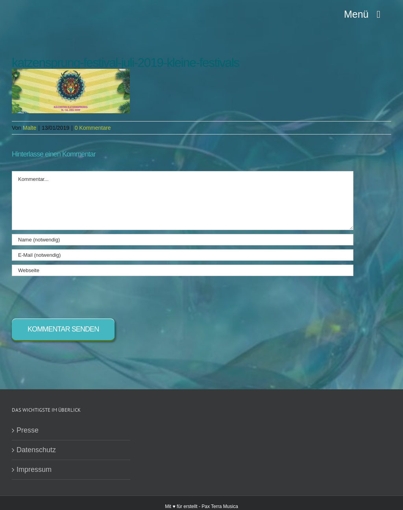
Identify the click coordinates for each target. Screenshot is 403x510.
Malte (29, 128)
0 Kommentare (93, 128)
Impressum (34, 469)
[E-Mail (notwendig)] (182, 255)
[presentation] (71, 295)
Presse (28, 430)
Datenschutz (36, 450)
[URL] (182, 270)
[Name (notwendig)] (182, 239)
